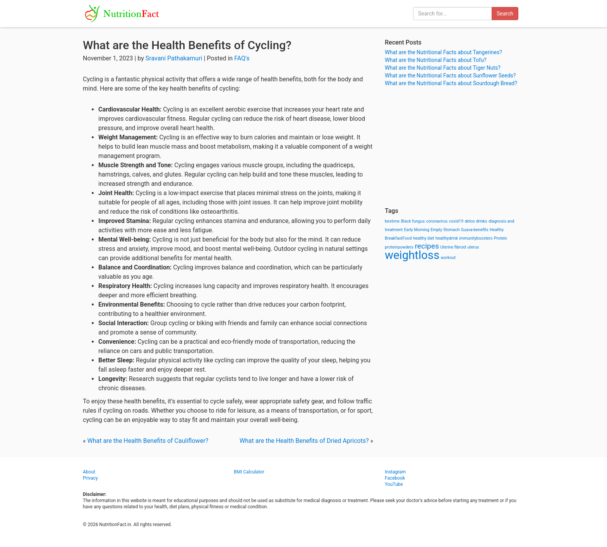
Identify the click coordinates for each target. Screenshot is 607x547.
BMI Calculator (249, 472)
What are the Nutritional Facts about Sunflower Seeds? (450, 75)
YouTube (394, 484)
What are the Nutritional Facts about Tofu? (435, 60)
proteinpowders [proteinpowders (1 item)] (399, 247)
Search (505, 13)
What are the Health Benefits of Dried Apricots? (304, 440)
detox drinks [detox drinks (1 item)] (476, 221)
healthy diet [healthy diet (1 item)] (423, 238)
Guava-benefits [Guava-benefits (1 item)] (475, 229)
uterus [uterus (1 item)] (473, 247)
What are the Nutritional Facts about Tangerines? (443, 52)
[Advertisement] (454, 147)
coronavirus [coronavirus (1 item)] (437, 221)
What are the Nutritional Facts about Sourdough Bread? (451, 83)
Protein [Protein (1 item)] (500, 238)
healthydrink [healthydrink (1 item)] (447, 238)
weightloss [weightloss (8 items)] (412, 255)
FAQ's (241, 58)
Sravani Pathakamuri (174, 58)
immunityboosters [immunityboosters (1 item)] (475, 238)
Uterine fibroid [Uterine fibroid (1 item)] (453, 247)
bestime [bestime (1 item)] (392, 221)
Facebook (395, 478)
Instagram (395, 472)
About (89, 472)
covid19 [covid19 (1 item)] (456, 221)
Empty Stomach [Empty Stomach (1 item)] (445, 229)
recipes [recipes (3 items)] (427, 246)
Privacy (90, 478)
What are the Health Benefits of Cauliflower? (147, 440)
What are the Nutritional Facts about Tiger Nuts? (443, 68)
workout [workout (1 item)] (448, 257)
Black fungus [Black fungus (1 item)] (413, 221)
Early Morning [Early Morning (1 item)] (416, 229)
